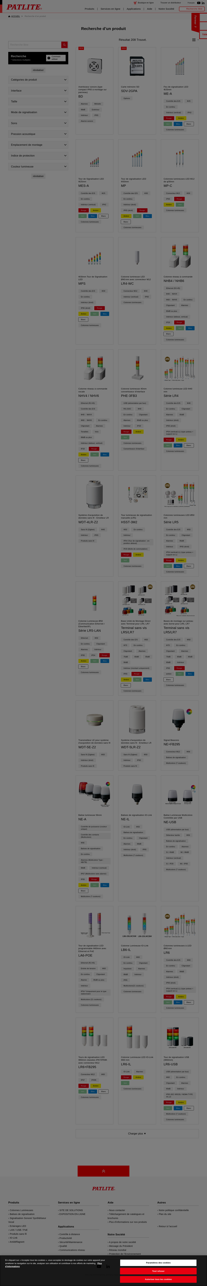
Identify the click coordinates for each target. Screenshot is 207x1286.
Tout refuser (158, 1275)
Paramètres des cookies (158, 1267)
